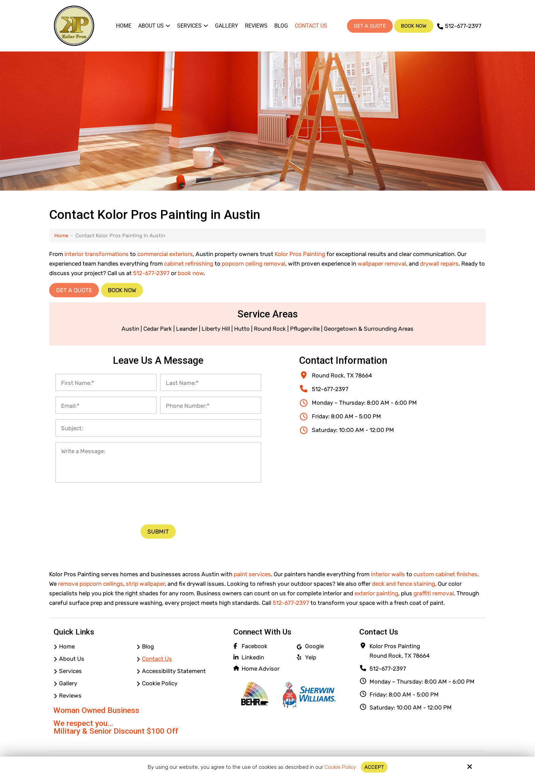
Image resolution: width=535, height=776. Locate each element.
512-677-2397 (459, 26)
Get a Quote (74, 290)
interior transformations (96, 254)
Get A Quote (370, 26)
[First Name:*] (106, 382)
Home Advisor (260, 668)
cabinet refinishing (188, 263)
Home (61, 236)
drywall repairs (439, 263)
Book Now (413, 26)
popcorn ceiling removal (253, 263)
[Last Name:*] (210, 382)
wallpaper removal (382, 263)
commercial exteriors (165, 254)
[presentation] (158, 502)
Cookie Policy (340, 767)
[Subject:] (158, 428)
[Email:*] (106, 405)
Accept (374, 767)
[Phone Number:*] (210, 405)
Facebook (255, 646)
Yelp (310, 657)
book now (191, 273)
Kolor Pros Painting (300, 254)
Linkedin (253, 657)
